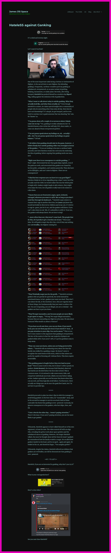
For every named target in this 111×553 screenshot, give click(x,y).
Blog (89, 12)
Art (85, 12)
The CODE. (79, 12)
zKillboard (70, 12)
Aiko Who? (96, 12)
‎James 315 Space (18, 11)
